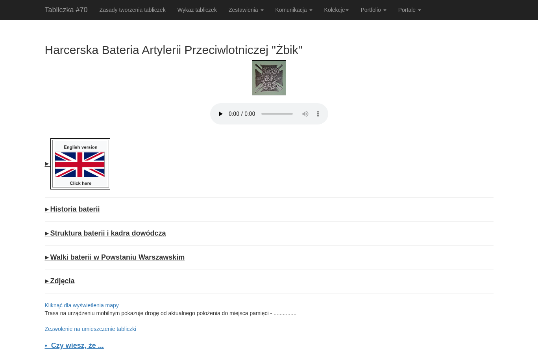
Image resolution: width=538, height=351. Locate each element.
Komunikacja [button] (293, 10)
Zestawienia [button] (246, 10)
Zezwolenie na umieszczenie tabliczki (91, 329)
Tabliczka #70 (66, 10)
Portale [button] (409, 10)
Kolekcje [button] (336, 10)
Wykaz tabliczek (197, 10)
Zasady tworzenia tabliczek (133, 10)
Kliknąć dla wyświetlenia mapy (82, 305)
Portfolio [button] (373, 10)
